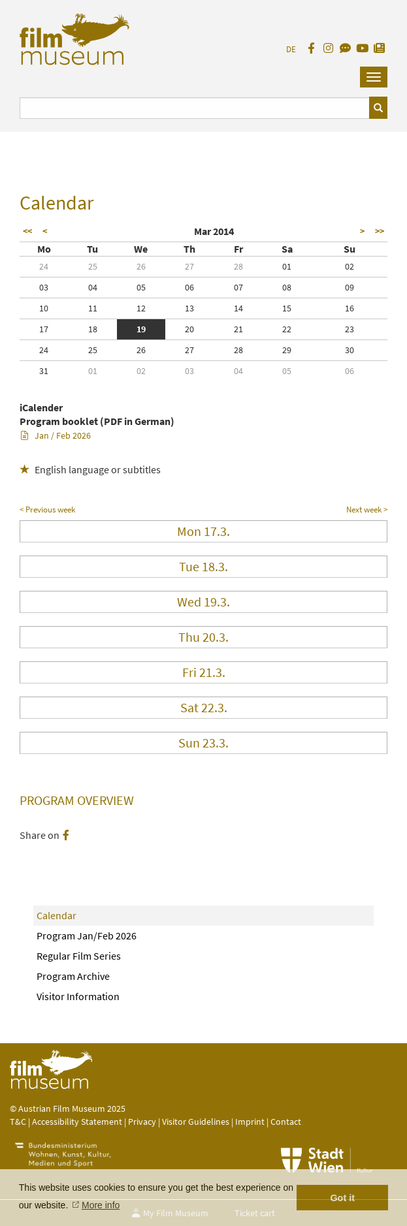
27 (189, 266)
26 (141, 266)
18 (92, 329)
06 (189, 287)
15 (286, 308)
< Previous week (47, 509)
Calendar (56, 915)
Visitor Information (78, 996)
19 (141, 329)
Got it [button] (342, 1198)
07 (238, 287)
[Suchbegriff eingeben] (195, 108)
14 (238, 308)
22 (286, 329)
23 (349, 329)
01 (286, 266)
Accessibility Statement (78, 1121)
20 (189, 329)
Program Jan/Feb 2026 (87, 935)
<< (27, 231)
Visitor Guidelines (196, 1121)
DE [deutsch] (291, 49)
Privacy (142, 1121)
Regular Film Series (79, 955)
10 (43, 308)
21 (238, 329)
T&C (18, 1121)
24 (43, 266)
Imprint (250, 1121)
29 (286, 350)
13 (189, 308)
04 (92, 287)
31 (43, 371)
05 (141, 287)
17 (43, 329)
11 (92, 308)
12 (141, 308)
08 (286, 287)
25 (92, 266)
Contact (285, 1121)
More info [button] (101, 1205)
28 (238, 266)
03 (43, 287)
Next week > (366, 509)
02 (349, 266)
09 (349, 287)
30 (349, 350)
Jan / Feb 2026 (56, 435)
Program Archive (73, 975)
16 (349, 308)
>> (379, 231)
